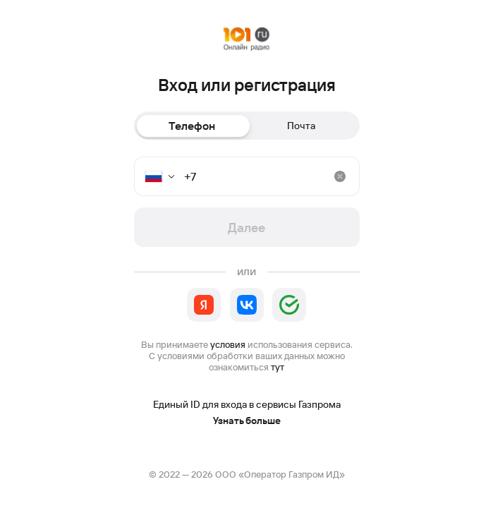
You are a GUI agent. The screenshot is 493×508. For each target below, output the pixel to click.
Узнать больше (247, 421)
